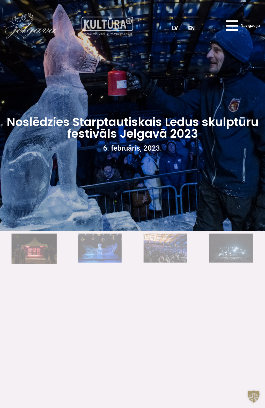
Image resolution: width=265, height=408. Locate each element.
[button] (253, 396)
